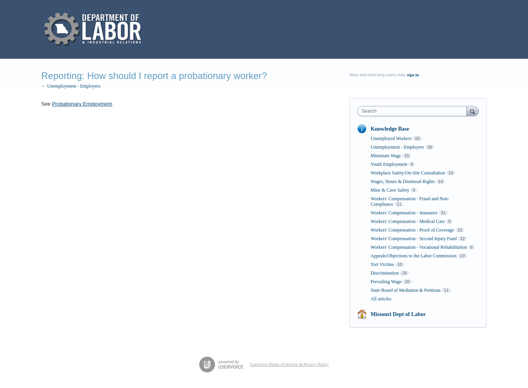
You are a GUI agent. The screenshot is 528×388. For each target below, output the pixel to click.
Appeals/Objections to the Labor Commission (413, 256)
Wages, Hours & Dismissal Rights (402, 181)
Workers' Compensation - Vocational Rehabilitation (418, 247)
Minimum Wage (385, 155)
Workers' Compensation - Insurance (403, 213)
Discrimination (384, 273)
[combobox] (413, 111)
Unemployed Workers (391, 138)
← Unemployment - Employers (71, 86)
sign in (413, 74)
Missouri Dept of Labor (398, 314)
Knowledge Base (389, 129)
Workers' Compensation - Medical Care (407, 221)
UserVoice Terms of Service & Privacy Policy (289, 364)
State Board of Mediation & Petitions (405, 290)
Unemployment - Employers (397, 147)
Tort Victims (382, 264)
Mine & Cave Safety (389, 190)
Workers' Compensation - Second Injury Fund (413, 238)
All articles (380, 299)
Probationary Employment (82, 104)
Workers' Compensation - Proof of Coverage (412, 230)
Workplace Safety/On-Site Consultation (407, 173)
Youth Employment (388, 164)
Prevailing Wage (385, 281)
